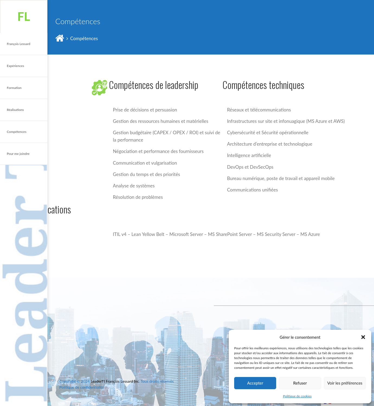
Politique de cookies (297, 396)
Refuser (300, 383)
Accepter (255, 383)
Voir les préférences (345, 383)
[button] (363, 337)
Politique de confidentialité (81, 387)
